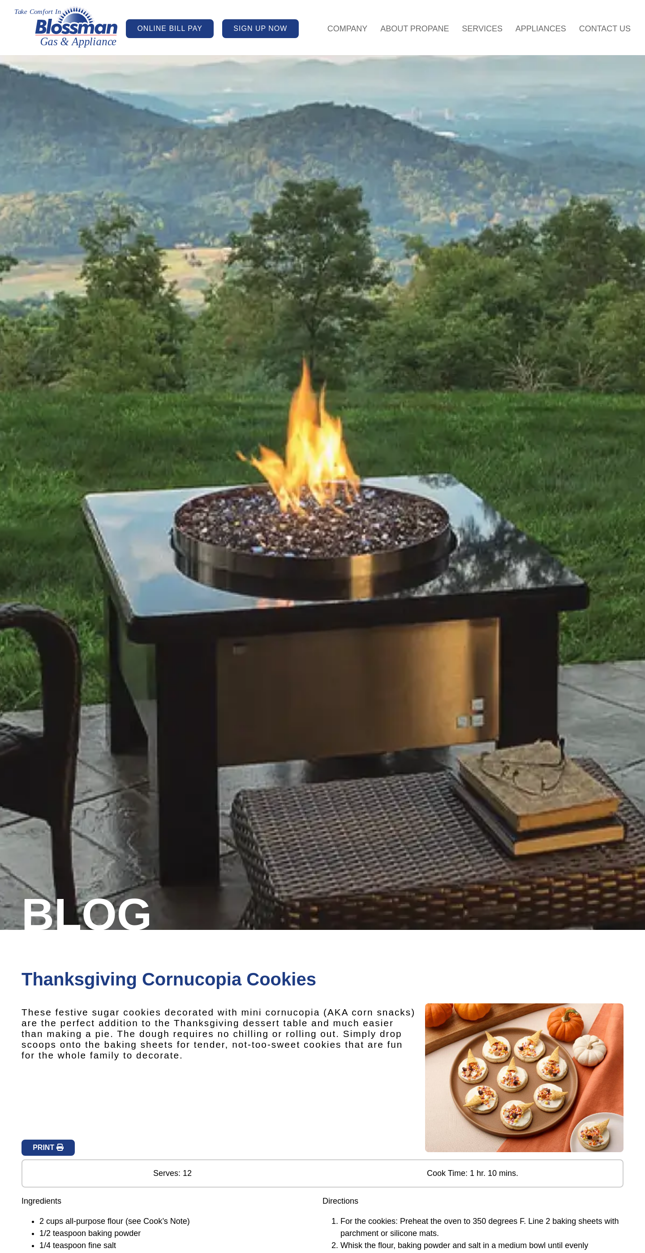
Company (347, 28)
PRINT (48, 1147)
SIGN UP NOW (260, 28)
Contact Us (605, 28)
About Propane (414, 28)
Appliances (541, 28)
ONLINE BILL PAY (169, 28)
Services (482, 28)
